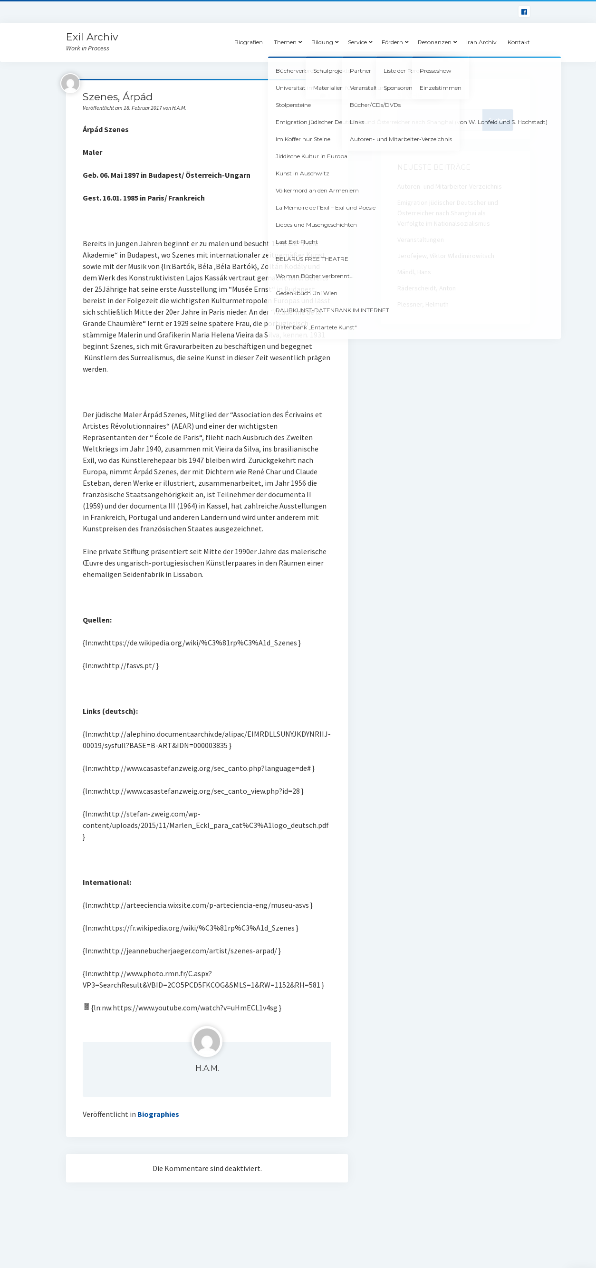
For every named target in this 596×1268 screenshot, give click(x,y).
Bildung (322, 42)
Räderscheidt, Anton (426, 288)
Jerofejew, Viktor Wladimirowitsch (445, 255)
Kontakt (519, 42)
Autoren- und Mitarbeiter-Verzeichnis (449, 186)
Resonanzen (435, 42)
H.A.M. (207, 1068)
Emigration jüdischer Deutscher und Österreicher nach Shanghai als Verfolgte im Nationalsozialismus (447, 213)
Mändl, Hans (414, 272)
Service (357, 42)
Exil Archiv (92, 37)
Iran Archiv (481, 42)
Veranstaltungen (420, 239)
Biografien (248, 42)
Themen (285, 42)
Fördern (392, 42)
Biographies (158, 1114)
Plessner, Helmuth (423, 304)
